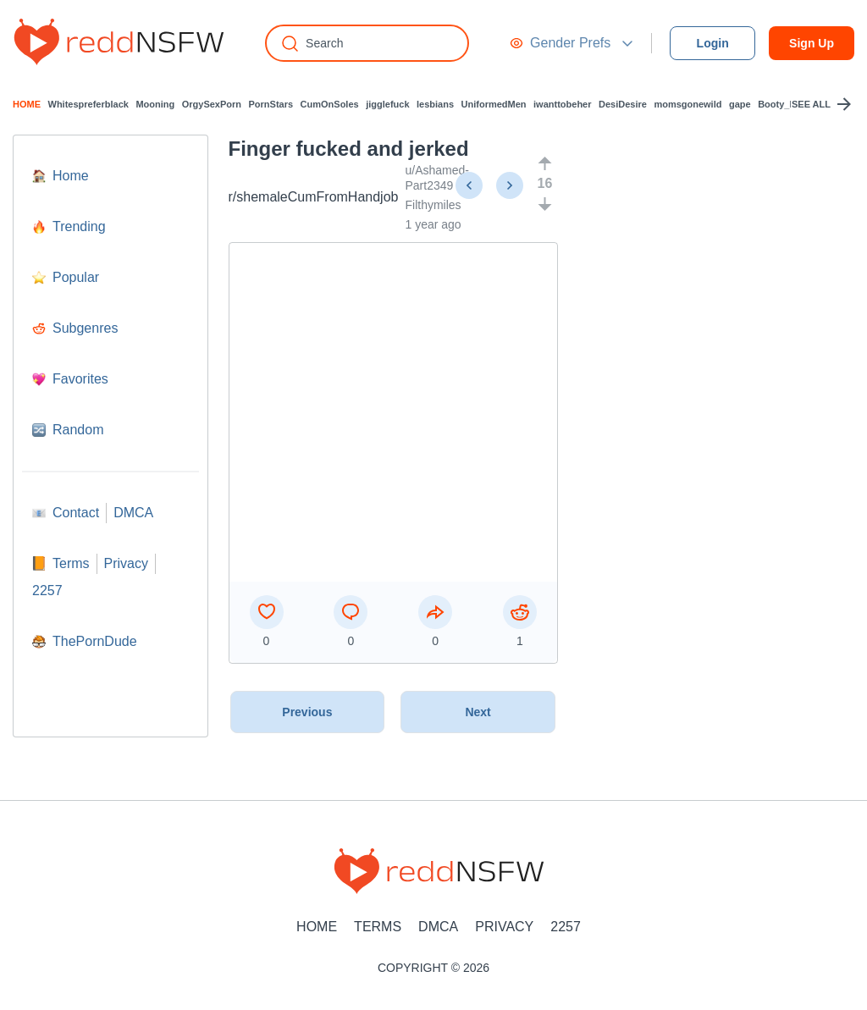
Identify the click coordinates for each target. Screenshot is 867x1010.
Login (713, 43)
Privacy (504, 926)
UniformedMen (494, 104)
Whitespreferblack (88, 104)
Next (477, 712)
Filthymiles (433, 205)
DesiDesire (623, 104)
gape (740, 104)
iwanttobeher (562, 104)
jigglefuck (387, 104)
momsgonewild (687, 104)
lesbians (435, 104)
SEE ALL (823, 104)
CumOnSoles (330, 104)
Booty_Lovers (789, 104)
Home (316, 926)
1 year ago (433, 224)
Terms (377, 926)
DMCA (438, 926)
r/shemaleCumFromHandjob (314, 197)
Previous (307, 712)
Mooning (154, 104)
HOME (27, 104)
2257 (565, 926)
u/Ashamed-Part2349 (436, 177)
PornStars (271, 104)
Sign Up (811, 43)
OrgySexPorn (211, 104)
